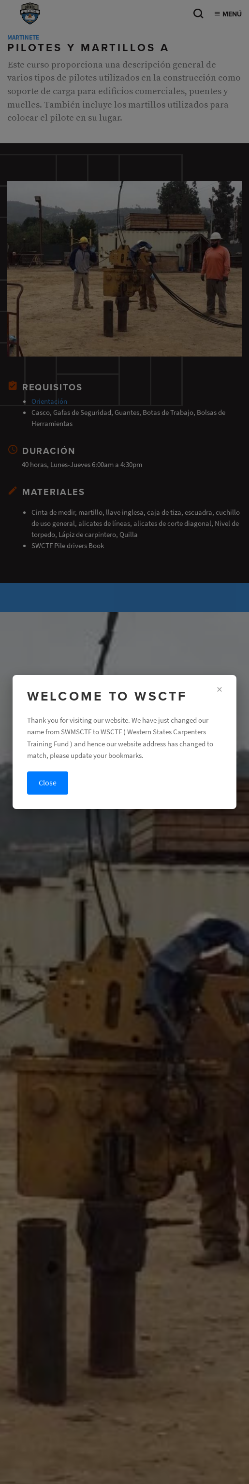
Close (48, 783)
